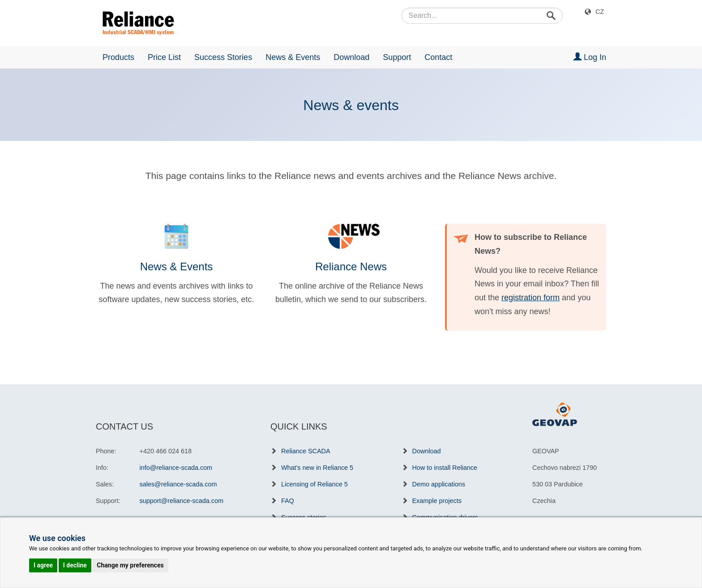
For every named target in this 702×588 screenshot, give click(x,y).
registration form (530, 297)
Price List (164, 57)
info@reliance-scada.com (176, 467)
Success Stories (223, 57)
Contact (438, 57)
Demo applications (438, 484)
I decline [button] (75, 565)
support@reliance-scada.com (181, 500)
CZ (599, 11)
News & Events (292, 57)
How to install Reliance (445, 467)
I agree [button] (43, 565)
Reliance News (351, 266)
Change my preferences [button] (130, 565)
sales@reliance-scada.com (178, 484)
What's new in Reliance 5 (317, 467)
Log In (590, 57)
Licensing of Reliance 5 (314, 484)
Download (351, 57)
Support (397, 57)
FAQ (287, 500)
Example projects (437, 500)
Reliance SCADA (305, 451)
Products (118, 57)
